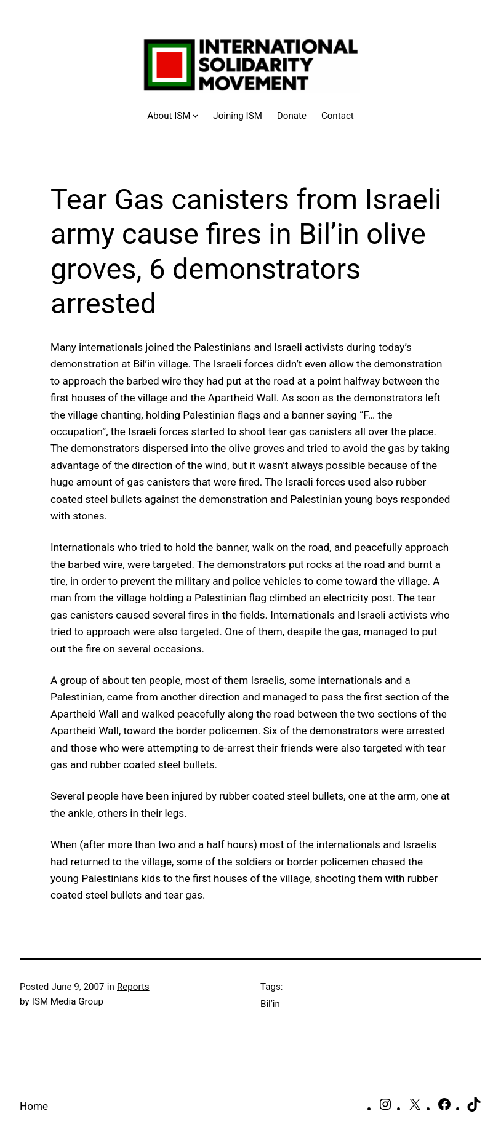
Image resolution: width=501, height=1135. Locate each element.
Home (34, 1106)
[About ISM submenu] (172, 116)
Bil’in (270, 1003)
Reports (133, 986)
